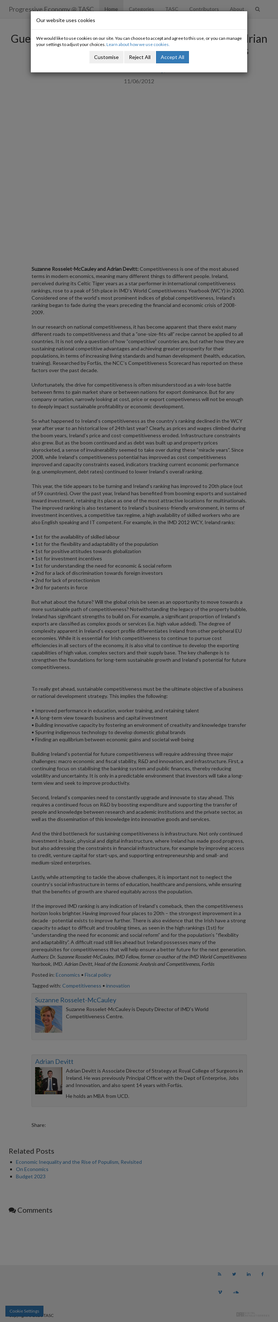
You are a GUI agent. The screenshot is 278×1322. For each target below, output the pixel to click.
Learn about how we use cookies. (138, 44)
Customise (106, 57)
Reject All (140, 57)
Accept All (172, 57)
